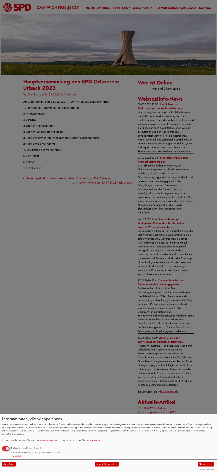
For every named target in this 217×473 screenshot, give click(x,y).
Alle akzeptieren (206, 464)
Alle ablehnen (9, 464)
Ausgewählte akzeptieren (107, 464)
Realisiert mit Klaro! (207, 469)
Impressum (95, 440)
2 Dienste (16, 455)
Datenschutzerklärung (50, 440)
